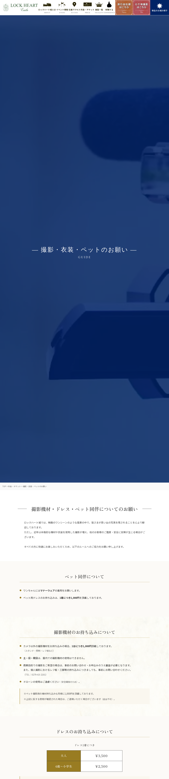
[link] (159, 7)
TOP (4, 486)
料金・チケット (14, 486)
